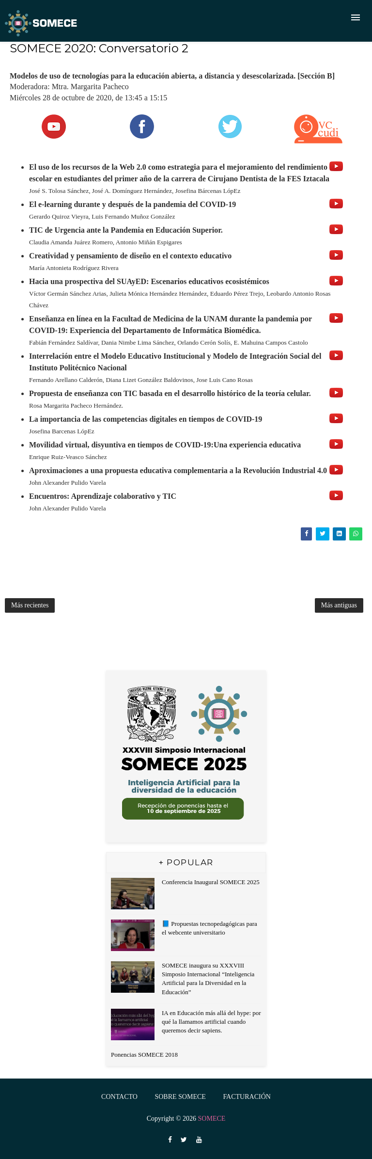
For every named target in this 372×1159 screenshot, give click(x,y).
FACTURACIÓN (247, 1096)
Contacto (119, 1096)
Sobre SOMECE (180, 1096)
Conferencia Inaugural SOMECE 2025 (211, 882)
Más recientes (29, 605)
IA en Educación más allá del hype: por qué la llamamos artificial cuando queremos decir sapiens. (211, 1021)
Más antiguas (339, 605)
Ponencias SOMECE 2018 (144, 1054)
